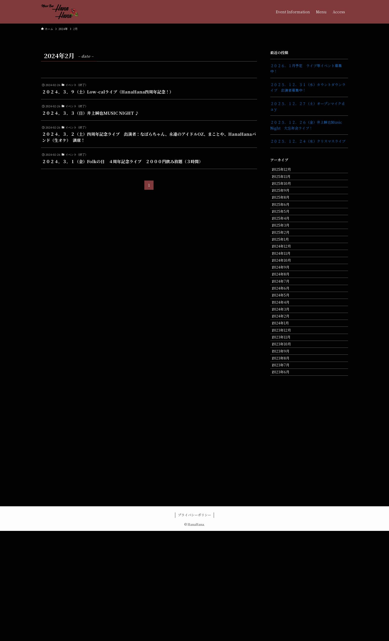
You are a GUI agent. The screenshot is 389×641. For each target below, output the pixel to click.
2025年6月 (284, 224)
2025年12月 (285, 171)
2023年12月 (285, 416)
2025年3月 (284, 256)
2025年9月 (284, 203)
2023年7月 (284, 469)
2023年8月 (284, 458)
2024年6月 (284, 352)
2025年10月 (285, 192)
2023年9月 (284, 448)
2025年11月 (285, 181)
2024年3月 (284, 384)
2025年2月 (284, 267)
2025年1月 (284, 277)
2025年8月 (284, 213)
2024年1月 (284, 405)
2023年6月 (284, 480)
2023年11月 (285, 426)
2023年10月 (285, 437)
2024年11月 (285, 299)
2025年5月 (284, 235)
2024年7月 (284, 341)
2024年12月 (285, 288)
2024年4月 (284, 373)
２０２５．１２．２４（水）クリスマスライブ (307, 141)
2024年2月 (284, 394)
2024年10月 (285, 309)
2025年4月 (284, 245)
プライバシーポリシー (194, 625)
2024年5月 (284, 362)
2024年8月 (284, 330)
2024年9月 (284, 320)
